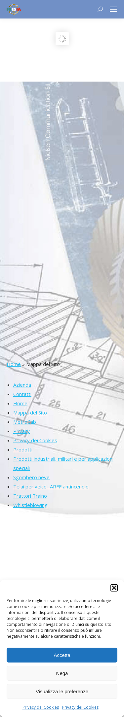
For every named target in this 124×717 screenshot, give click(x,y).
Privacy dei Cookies (40, 707)
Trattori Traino (30, 495)
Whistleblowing (30, 505)
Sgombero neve (31, 477)
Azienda (22, 384)
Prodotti (22, 449)
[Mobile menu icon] (113, 9)
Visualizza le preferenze (62, 691)
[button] (114, 588)
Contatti (22, 394)
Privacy (21, 431)
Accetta (62, 655)
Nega (62, 673)
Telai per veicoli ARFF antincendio (51, 486)
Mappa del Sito (30, 412)
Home (14, 364)
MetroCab (24, 421)
